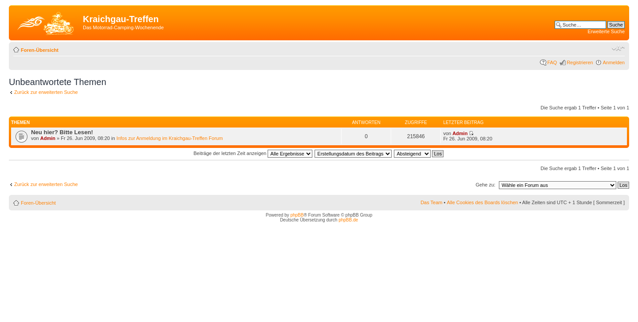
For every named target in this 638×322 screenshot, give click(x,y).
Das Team (431, 202)
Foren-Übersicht (39, 50)
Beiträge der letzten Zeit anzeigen (253, 153)
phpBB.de (348, 219)
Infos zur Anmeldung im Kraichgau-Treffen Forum (170, 138)
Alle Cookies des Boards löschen (482, 202)
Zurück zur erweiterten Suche (46, 92)
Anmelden (614, 62)
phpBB (296, 215)
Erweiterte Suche (606, 31)
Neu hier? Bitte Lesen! (62, 132)
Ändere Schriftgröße (618, 48)
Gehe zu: (485, 184)
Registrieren (580, 62)
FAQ (552, 62)
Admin (47, 138)
